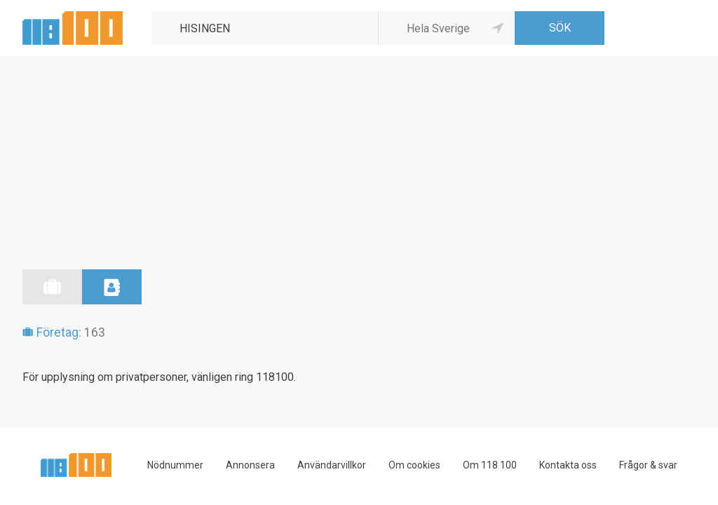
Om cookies (414, 465)
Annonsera (250, 465)
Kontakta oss (568, 465)
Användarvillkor (331, 465)
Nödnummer (175, 465)
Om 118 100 (490, 465)
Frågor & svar (648, 465)
